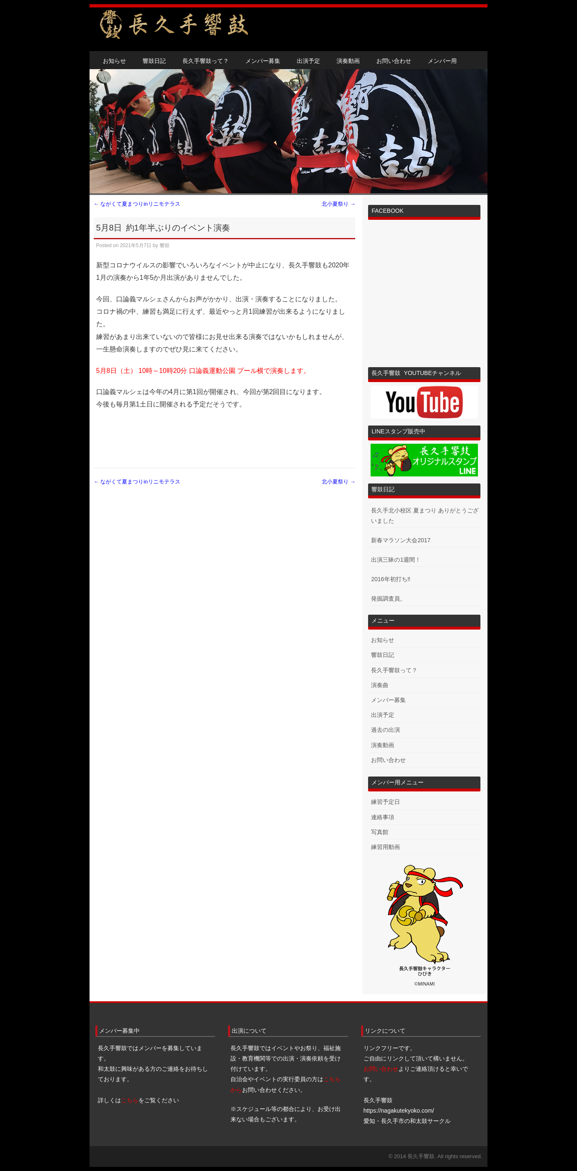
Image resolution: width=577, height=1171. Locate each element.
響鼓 (165, 245)
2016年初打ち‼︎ (390, 579)
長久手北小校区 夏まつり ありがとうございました (425, 515)
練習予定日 (385, 801)
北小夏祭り (339, 204)
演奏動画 (348, 61)
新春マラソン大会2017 (400, 540)
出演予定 (308, 61)
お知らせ (114, 61)
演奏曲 (379, 685)
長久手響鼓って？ (205, 61)
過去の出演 (385, 729)
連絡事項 (382, 817)
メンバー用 (442, 61)
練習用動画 (385, 847)
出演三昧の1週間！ (396, 559)
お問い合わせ (393, 61)
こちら (129, 1100)
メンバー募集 (262, 61)
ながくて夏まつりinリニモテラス (137, 204)
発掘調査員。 (388, 598)
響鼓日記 (154, 61)
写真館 (379, 832)
